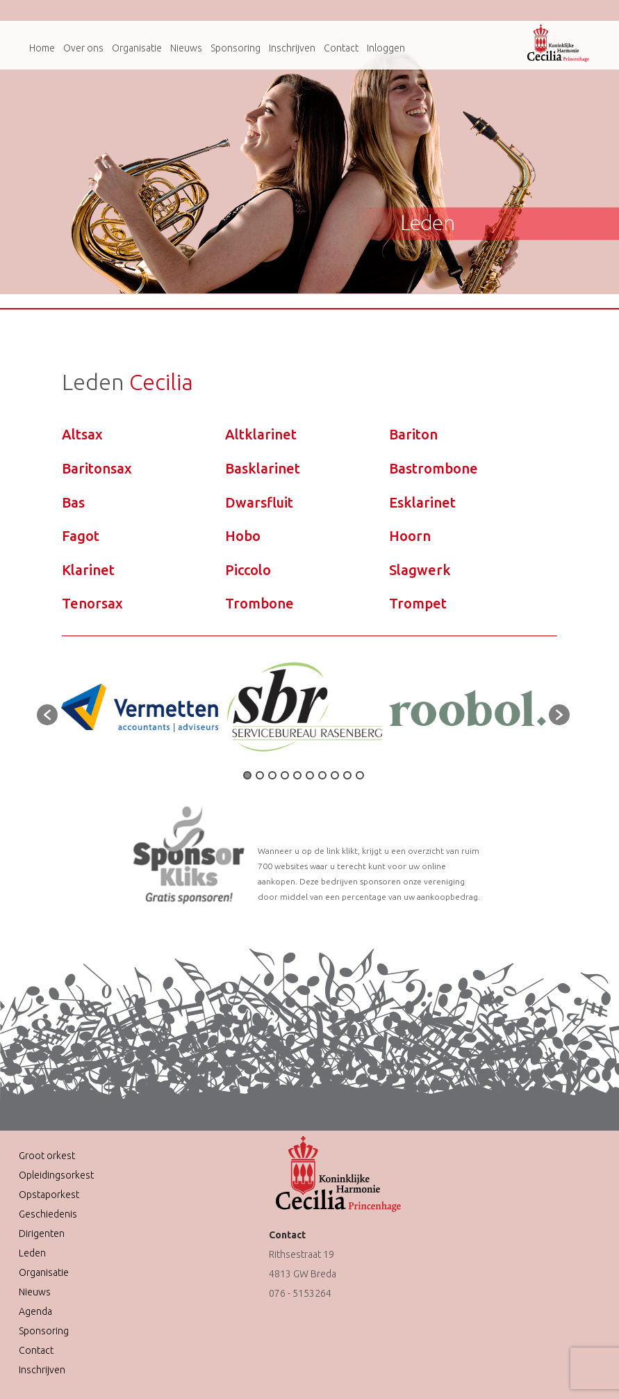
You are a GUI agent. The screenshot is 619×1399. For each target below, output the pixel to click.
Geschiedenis (48, 1214)
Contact (341, 48)
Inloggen (386, 48)
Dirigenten (42, 1233)
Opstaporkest (49, 1194)
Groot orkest (47, 1155)
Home (42, 48)
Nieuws (186, 48)
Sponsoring (236, 48)
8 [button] (335, 775)
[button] (47, 714)
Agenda (35, 1311)
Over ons (83, 48)
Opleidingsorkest (56, 1175)
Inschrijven (292, 48)
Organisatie (137, 48)
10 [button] (360, 775)
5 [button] (297, 775)
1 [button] (247, 775)
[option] (139, 708)
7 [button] (322, 775)
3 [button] (272, 775)
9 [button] (347, 775)
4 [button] (285, 775)
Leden (32, 1253)
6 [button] (310, 775)
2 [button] (260, 775)
